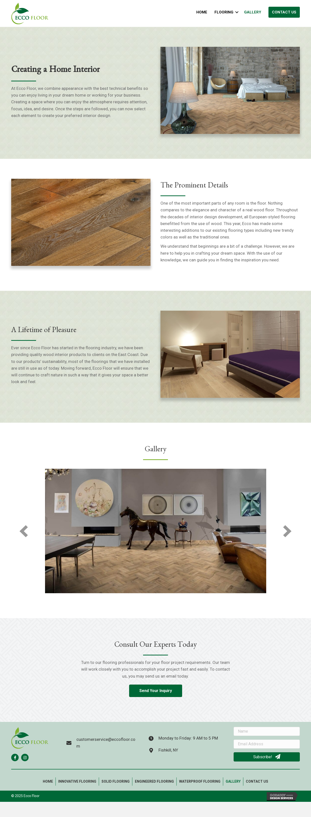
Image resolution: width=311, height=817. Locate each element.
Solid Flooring (116, 781)
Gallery (252, 12)
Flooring (223, 12)
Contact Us (284, 12)
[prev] (23, 531)
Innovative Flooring (77, 781)
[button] (15, 757)
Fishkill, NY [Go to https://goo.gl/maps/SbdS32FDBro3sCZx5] (168, 750)
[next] (287, 531)
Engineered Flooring (154, 781)
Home (201, 12)
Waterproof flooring (199, 781)
